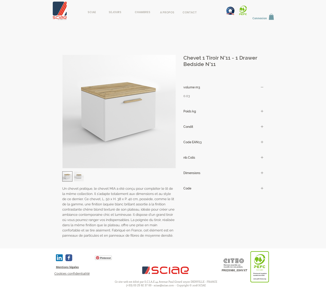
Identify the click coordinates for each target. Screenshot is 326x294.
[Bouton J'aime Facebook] (83, 257)
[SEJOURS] (115, 12)
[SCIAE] (91, 12)
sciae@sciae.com (164, 285)
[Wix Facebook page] (68, 257)
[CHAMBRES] (142, 12)
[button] (271, 17)
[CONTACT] (189, 12)
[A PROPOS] (167, 12)
